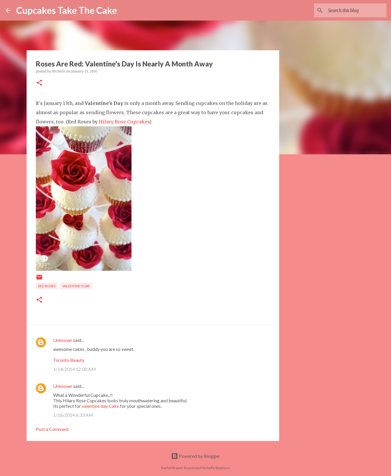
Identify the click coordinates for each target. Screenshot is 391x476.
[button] (39, 83)
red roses (46, 286)
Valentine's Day (76, 286)
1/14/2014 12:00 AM (74, 369)
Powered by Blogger (195, 456)
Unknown (62, 340)
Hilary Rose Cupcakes (124, 122)
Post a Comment (52, 429)
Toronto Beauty (68, 360)
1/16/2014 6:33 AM (73, 415)
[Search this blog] (356, 10)
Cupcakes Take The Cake (66, 10)
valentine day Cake (100, 406)
